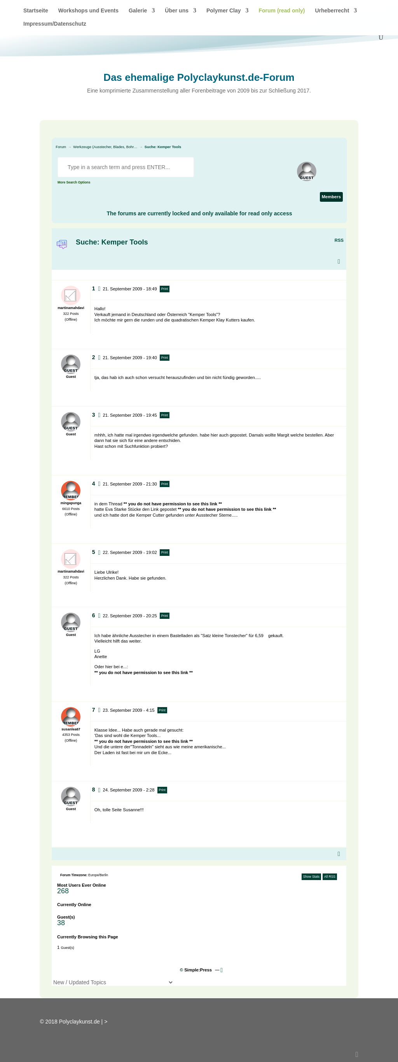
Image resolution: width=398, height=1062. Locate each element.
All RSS (329, 877)
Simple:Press (198, 970)
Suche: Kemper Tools (163, 147)
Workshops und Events (88, 11)
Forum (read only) (281, 11)
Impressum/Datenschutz (54, 24)
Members (331, 196)
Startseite (35, 11)
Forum (61, 147)
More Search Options (74, 182)
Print (164, 289)
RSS (339, 240)
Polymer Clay (223, 11)
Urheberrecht (332, 11)
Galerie (138, 11)
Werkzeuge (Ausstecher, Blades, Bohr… (105, 147)
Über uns (177, 11)
